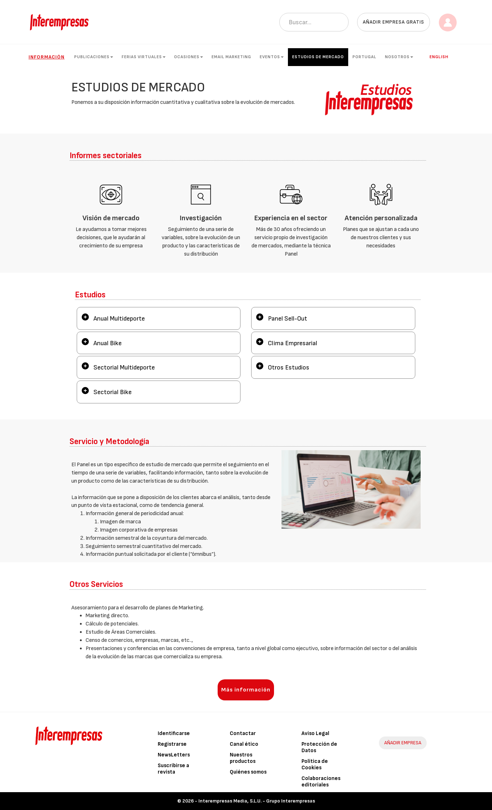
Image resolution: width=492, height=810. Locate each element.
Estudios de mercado (318, 57)
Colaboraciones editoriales (320, 781)
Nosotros (399, 57)
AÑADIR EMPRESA (402, 743)
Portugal (364, 57)
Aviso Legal (315, 733)
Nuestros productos (242, 758)
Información (47, 57)
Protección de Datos (319, 747)
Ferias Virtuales (144, 57)
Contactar (243, 733)
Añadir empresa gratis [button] (393, 22)
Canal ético (244, 744)
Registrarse (172, 744)
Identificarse (174, 733)
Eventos (272, 57)
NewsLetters (174, 754)
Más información (245, 689)
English (439, 57)
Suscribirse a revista (173, 768)
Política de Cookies (314, 764)
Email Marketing (231, 57)
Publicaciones (93, 57)
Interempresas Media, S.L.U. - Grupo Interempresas (256, 801)
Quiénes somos (248, 772)
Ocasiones (188, 57)
